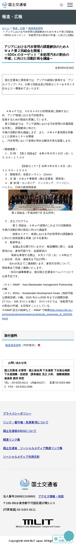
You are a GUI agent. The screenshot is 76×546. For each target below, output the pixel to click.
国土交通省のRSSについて (19, 431)
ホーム (5, 28)
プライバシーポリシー (17, 413)
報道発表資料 (35, 28)
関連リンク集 (11, 439)
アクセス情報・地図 (51, 496)
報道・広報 (19, 28)
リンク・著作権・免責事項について (25, 422)
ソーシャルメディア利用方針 (21, 456)
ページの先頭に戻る (65, 539)
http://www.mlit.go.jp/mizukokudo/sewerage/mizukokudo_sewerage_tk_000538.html (37, 314)
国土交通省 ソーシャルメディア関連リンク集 (32, 448)
